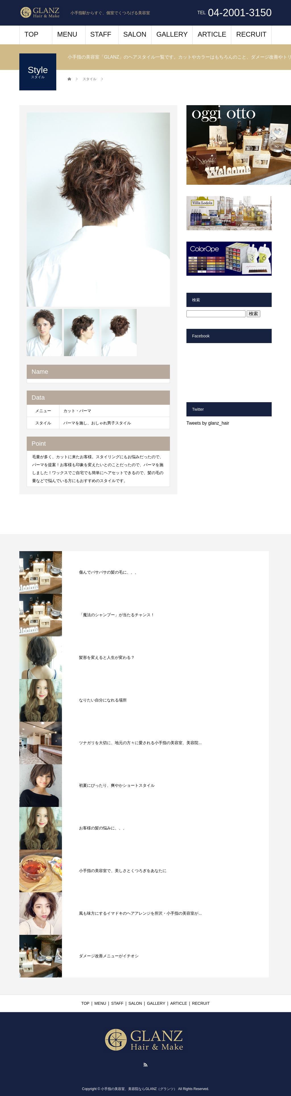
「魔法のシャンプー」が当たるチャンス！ (117, 615)
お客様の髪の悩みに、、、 (103, 828)
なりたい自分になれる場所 (103, 700)
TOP (31, 34)
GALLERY (172, 34)
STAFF (100, 34)
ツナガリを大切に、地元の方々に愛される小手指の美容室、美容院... (140, 742)
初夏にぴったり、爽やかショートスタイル (117, 785)
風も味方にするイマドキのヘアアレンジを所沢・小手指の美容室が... (140, 913)
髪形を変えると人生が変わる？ (107, 657)
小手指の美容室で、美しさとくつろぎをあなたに (123, 870)
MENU (67, 34)
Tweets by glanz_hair (207, 423)
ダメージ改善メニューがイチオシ (109, 956)
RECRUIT (251, 34)
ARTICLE (212, 34)
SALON (134, 34)
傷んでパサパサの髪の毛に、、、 (109, 572)
